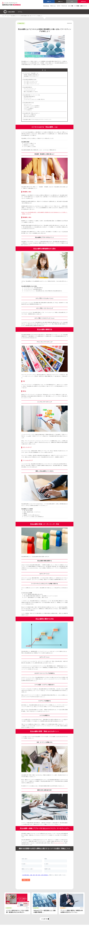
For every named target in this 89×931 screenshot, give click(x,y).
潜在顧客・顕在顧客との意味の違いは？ (31, 74)
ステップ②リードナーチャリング (30, 82)
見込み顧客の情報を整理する (29, 96)
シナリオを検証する (28, 109)
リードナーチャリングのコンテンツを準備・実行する (34, 99)
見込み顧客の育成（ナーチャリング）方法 (31, 94)
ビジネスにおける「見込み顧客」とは (30, 73)
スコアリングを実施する (28, 108)
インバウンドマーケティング (29, 90)
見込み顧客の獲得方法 (27, 87)
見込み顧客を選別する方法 (28, 102)
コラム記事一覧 (44, 918)
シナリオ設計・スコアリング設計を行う (31, 107)
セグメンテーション (28, 97)
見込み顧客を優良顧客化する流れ (29, 79)
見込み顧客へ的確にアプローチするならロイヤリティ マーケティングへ (37, 119)
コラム (72, 1)
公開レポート (60, 1)
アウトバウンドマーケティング (30, 88)
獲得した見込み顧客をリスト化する (31, 91)
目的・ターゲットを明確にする (30, 114)
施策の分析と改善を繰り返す (29, 116)
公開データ (49, 1)
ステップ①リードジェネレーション (31, 81)
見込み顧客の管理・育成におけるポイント (31, 113)
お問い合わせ (83, 1)
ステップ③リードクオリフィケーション (31, 83)
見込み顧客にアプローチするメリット (31, 76)
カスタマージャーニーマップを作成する (31, 105)
